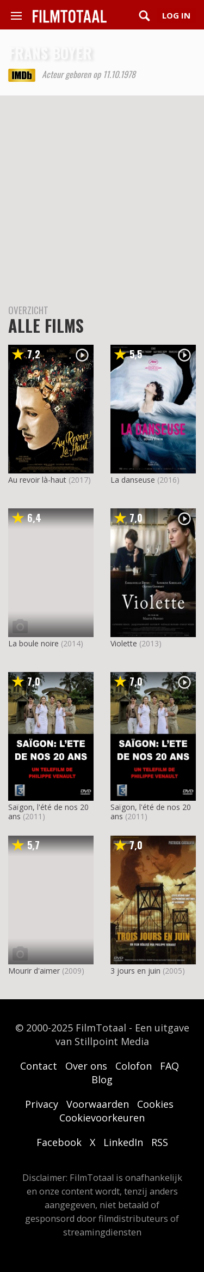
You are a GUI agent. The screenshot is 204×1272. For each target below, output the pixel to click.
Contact (38, 1065)
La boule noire (33, 643)
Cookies (155, 1104)
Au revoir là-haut (37, 480)
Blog (102, 1079)
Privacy (41, 1104)
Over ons (86, 1065)
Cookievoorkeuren (102, 1117)
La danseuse (132, 480)
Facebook (59, 1142)
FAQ (169, 1065)
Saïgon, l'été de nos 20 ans (48, 811)
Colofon (133, 1065)
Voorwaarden (97, 1104)
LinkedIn (123, 1142)
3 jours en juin (135, 970)
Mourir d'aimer (34, 970)
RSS (159, 1142)
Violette (123, 643)
